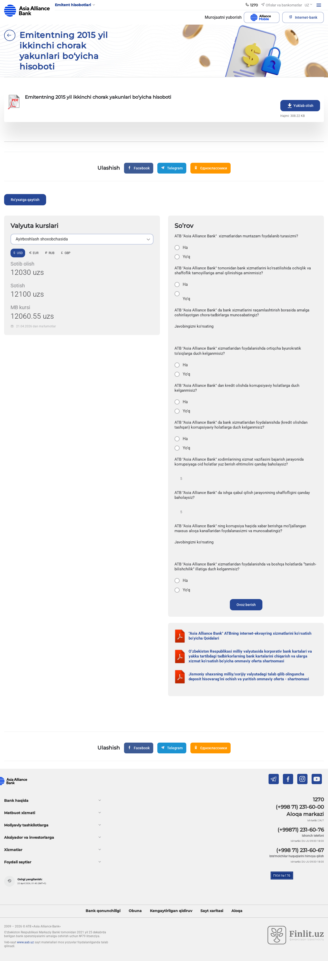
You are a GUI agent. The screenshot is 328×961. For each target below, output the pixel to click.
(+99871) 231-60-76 (301, 830)
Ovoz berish (246, 605)
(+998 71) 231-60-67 (300, 850)
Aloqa (236, 911)
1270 (318, 799)
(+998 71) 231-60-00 (300, 807)
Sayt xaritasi (211, 911)
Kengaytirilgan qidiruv (171, 911)
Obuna (135, 911)
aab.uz (27, 11)
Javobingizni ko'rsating (194, 326)
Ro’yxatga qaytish (25, 200)
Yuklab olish (300, 105)
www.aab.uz (25, 942)
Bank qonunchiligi (103, 911)
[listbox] (82, 239)
